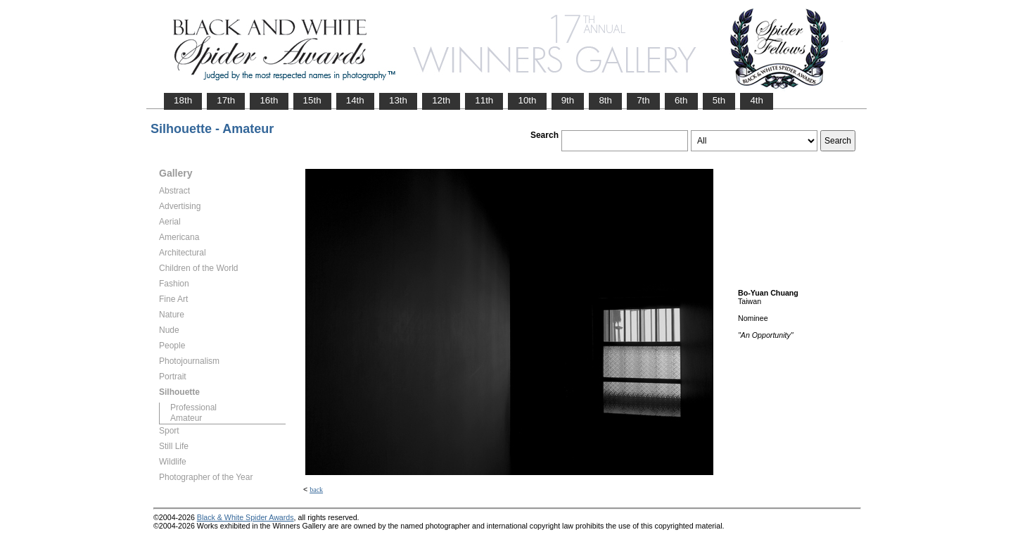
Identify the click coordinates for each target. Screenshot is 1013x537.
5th (719, 100)
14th (355, 100)
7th (643, 100)
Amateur (186, 418)
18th (183, 100)
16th (269, 100)
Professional (193, 407)
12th (441, 100)
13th (398, 100)
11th (484, 100)
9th (568, 100)
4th (756, 100)
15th (312, 100)
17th (226, 100)
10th (527, 100)
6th (681, 100)
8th (605, 100)
